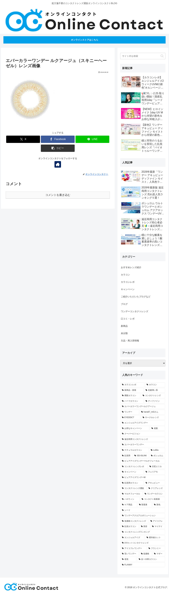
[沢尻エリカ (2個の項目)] (156, 466)
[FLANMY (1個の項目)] (143, 564)
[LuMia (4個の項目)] (157, 450)
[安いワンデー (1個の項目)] (130, 553)
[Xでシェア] (23, 139)
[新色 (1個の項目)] (159, 504)
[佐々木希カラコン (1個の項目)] (151, 559)
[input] (143, 56)
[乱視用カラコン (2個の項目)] (132, 483)
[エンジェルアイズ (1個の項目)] (132, 537)
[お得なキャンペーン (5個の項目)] (135, 428)
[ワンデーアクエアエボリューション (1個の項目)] (143, 515)
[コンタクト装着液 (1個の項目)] (152, 499)
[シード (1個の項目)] (143, 510)
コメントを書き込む (57, 195)
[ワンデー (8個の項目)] (130, 412)
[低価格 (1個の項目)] (146, 553)
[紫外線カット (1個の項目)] (155, 537)
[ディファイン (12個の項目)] (154, 401)
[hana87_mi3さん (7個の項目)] (152, 412)
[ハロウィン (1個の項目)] (130, 499)
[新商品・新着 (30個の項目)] (132, 390)
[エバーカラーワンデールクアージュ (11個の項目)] (143, 406)
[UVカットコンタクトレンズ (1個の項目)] (143, 543)
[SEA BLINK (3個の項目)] (141, 455)
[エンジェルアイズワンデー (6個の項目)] (143, 422)
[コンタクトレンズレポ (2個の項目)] (134, 466)
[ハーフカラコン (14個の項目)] (132, 401)
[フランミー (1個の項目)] (156, 548)
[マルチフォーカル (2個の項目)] (131, 493)
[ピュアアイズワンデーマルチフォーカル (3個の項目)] (143, 461)
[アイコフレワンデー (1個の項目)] (133, 548)
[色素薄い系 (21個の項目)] (154, 390)
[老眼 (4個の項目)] (157, 428)
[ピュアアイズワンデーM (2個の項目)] (143, 477)
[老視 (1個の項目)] (129, 559)
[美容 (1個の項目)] (145, 526)
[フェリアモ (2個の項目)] (154, 472)
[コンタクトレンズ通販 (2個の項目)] (133, 488)
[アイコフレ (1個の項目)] (157, 521)
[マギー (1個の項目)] (159, 553)
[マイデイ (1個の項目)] (158, 526)
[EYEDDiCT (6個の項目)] (131, 417)
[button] (58, 148)
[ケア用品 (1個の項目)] (129, 504)
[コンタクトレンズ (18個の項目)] (153, 395)
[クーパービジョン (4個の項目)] (143, 433)
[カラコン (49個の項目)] (155, 384)
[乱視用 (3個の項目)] (126, 455)
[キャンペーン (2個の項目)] (132, 472)
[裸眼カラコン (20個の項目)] (131, 395)
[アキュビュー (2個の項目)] (154, 483)
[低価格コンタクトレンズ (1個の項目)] (134, 521)
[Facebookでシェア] (58, 139)
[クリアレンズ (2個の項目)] (156, 488)
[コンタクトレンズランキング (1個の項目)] (143, 532)
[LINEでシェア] (92, 139)
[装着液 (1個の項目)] (145, 504)
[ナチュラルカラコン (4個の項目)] (135, 450)
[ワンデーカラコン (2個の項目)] (154, 493)
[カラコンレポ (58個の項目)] (132, 384)
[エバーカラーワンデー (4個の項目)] (143, 444)
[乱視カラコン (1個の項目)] (130, 526)
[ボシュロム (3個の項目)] (157, 455)
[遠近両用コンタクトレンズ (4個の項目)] (143, 439)
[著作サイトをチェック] (57, 164)
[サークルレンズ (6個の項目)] (153, 417)
